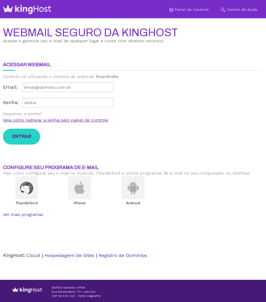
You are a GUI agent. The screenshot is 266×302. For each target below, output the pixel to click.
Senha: (11, 102)
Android (133, 203)
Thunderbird (26, 203)
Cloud (33, 255)
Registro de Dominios (123, 255)
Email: (10, 87)
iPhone (80, 203)
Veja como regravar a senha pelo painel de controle (55, 120)
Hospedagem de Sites (69, 255)
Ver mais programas (23, 214)
